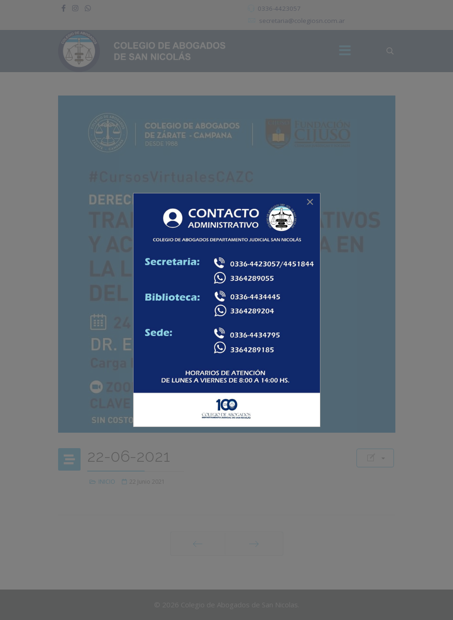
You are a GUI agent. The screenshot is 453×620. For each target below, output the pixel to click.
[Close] (310, 201)
